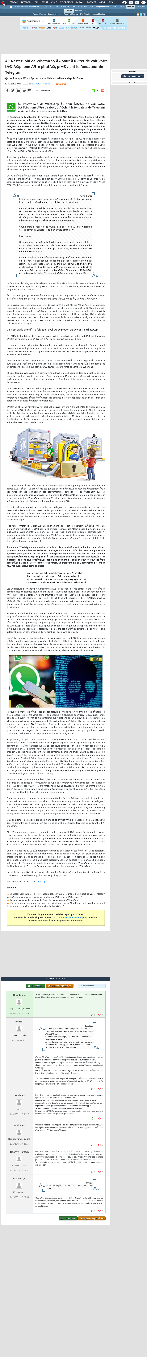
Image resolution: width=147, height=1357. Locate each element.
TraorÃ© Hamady (19, 1152)
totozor (19, 1021)
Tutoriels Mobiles (71, 14)
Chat (54, 2)
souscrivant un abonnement (66, 917)
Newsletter (66, 2)
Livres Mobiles (99, 14)
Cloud (44, 7)
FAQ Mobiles (85, 14)
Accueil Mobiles (39, 14)
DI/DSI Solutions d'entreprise (27, 7)
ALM (56, 7)
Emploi (79, 2)
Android (78, 11)
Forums (13, 2)
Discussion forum (132, 76)
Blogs (45, 2)
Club (111, 2)
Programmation (102, 7)
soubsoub (19, 1125)
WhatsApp (41, 881)
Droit (102, 2)
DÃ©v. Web (82, 7)
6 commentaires (61, 84)
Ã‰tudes (91, 2)
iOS (86, 11)
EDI (91, 7)
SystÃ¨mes (141, 7)
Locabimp (19, 1095)
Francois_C (19, 1178)
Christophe (19, 995)
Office (121, 7)
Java (73, 7)
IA (50, 7)
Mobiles (130, 7)
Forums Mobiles (54, 14)
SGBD (114, 7)
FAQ (36, 2)
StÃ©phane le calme (41, 84)
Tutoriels (26, 2)
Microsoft (65, 7)
